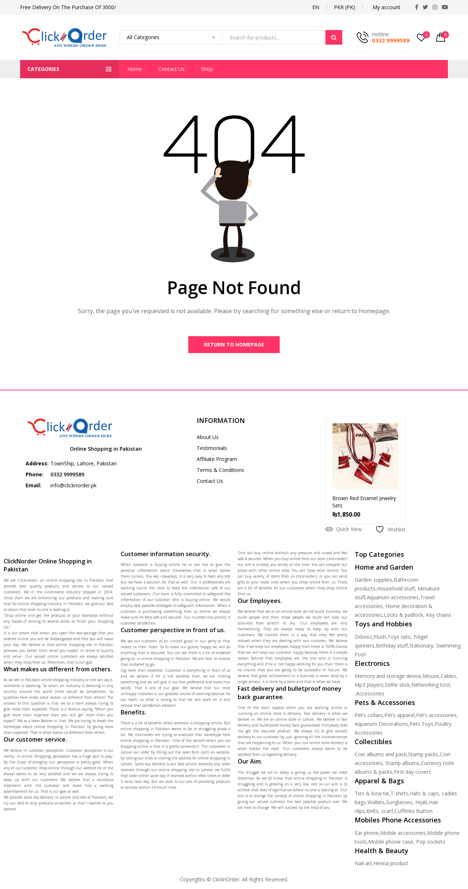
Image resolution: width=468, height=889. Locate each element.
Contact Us (171, 68)
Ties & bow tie (372, 794)
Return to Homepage (234, 345)
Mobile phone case (390, 843)
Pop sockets (430, 843)
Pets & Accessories (385, 703)
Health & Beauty (381, 852)
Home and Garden (384, 568)
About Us (208, 438)
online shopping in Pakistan (59, 728)
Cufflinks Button (414, 812)
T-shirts (399, 794)
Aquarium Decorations (381, 725)
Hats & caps (424, 794)
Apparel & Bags (379, 782)
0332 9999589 (391, 40)
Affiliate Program (217, 460)
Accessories (370, 694)
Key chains (438, 616)
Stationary (421, 647)
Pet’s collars (369, 716)
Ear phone (367, 834)
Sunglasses (399, 803)
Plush (379, 638)
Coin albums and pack (381, 755)
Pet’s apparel (399, 716)
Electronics (372, 664)
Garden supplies (373, 581)
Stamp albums (402, 764)
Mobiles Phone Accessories (398, 821)
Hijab (421, 803)
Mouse (431, 677)
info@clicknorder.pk (73, 486)
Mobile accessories (403, 834)
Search (333, 37)
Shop (207, 68)
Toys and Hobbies (383, 625)
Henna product (390, 864)
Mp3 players (369, 686)
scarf (387, 812)
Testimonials (212, 449)
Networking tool (430, 686)
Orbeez (363, 638)
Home (134, 68)
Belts (372, 812)
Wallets (376, 803)
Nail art (363, 864)
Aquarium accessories (393, 598)
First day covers (412, 773)
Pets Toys (421, 725)
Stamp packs (423, 755)
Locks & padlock (403, 616)
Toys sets (399, 638)
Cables (448, 677)
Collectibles (373, 743)
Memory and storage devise (388, 677)
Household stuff (396, 589)
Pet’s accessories (436, 716)
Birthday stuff (392, 647)
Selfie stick (397, 686)
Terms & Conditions (220, 471)
